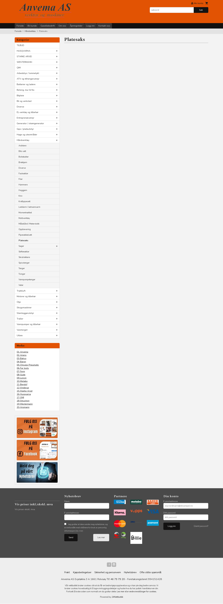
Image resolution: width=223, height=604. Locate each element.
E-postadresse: (71, 512)
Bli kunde (32, 25)
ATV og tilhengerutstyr (28, 78)
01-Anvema (22, 351)
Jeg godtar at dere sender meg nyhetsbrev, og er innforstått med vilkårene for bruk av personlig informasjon (86, 527)
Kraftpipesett (24, 201)
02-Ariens (21, 355)
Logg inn (90, 25)
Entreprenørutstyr (25, 117)
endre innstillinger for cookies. (143, 592)
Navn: (67, 501)
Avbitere (22, 145)
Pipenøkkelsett (25, 235)
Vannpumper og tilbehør (29, 324)
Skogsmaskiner (24, 307)
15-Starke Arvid (24, 390)
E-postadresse (170, 501)
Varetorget (22, 329)
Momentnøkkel (25, 212)
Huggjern (23, 190)
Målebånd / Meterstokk (29, 223)
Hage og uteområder (27, 134)
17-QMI (20, 397)
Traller (20, 318)
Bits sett (22, 151)
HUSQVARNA (23, 50)
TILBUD (20, 45)
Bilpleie (20, 95)
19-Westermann (25, 404)
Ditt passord (169, 512)
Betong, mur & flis (25, 89)
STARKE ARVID (24, 56)
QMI (19, 67)
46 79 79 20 (118, 580)
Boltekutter (24, 156)
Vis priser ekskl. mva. (25, 509)
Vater (21, 285)
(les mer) (79, 531)
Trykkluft (21, 290)
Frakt (67, 573)
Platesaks (23, 240)
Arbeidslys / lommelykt (28, 73)
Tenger (22, 268)
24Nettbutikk (117, 597)
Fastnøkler (23, 173)
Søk (201, 10)
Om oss (62, 25)
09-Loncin (21, 377)
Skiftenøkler (24, 251)
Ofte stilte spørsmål (150, 573)
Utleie (20, 335)
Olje (19, 302)
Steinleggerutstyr (25, 313)
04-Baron (21, 361)
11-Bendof (22, 384)
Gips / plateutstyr (25, 129)
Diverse (20, 106)
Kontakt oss (104, 25)
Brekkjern (23, 162)
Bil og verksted (24, 101)
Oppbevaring (25, 229)
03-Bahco (21, 358)
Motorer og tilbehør (26, 296)
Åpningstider (76, 25)
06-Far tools (23, 368)
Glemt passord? (201, 526)
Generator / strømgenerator (30, 123)
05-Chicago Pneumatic (28, 364)
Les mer (101, 537)
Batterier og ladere (26, 84)
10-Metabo (22, 381)
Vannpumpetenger (27, 279)
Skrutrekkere (24, 257)
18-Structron (23, 400)
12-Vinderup (23, 387)
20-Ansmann (23, 407)
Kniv (20, 196)
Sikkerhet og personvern (107, 573)
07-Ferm (21, 371)
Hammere (23, 184)
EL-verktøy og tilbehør (27, 112)
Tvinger (22, 274)
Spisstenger (24, 262)
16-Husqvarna (24, 394)
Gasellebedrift (48, 25)
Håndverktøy (23, 140)
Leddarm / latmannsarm (29, 207)
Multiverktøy (24, 218)
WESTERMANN (24, 62)
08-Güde (21, 374)
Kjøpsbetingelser (82, 573)
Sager (21, 246)
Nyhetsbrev (130, 573)
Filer (21, 179)
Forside (20, 25)
